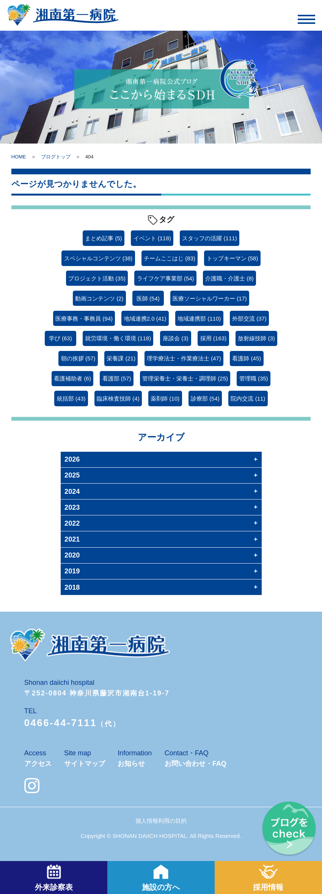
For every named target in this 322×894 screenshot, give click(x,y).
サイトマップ (84, 763)
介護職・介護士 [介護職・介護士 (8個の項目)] (229, 278)
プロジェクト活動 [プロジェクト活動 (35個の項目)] (97, 278)
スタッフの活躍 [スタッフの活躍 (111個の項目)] (209, 238)
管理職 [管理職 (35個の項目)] (253, 378)
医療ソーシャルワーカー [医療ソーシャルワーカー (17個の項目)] (210, 298)
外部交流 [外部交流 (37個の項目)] (249, 318)
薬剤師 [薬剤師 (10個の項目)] (165, 398)
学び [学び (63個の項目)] (60, 338)
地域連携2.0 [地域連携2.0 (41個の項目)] (145, 318)
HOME (18, 157)
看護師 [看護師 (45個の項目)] (246, 358)
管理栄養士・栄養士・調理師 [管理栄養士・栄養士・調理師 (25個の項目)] (185, 378)
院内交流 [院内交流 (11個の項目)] (248, 398)
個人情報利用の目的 (161, 820)
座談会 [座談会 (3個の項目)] (175, 338)
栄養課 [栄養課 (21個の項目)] (121, 358)
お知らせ (131, 763)
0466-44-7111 (60, 722)
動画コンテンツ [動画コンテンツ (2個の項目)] (99, 298)
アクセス (38, 763)
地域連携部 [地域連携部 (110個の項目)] (199, 318)
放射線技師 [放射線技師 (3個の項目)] (256, 338)
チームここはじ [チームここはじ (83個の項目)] (169, 258)
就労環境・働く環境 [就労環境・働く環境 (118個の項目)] (118, 338)
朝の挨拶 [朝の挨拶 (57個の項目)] (78, 358)
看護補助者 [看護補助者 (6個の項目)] (72, 378)
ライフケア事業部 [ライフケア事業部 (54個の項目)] (165, 278)
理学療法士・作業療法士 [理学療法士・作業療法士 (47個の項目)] (184, 358)
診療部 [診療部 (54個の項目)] (205, 398)
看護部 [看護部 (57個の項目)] (116, 378)
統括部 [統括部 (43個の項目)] (71, 398)
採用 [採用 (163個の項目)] (213, 338)
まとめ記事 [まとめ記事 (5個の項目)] (103, 238)
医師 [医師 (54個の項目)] (148, 298)
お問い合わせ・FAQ (195, 763)
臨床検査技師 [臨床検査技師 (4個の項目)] (118, 398)
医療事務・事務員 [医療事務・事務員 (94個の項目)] (84, 318)
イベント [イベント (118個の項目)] (152, 238)
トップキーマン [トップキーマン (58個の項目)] (232, 258)
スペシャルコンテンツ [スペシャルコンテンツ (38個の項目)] (98, 258)
